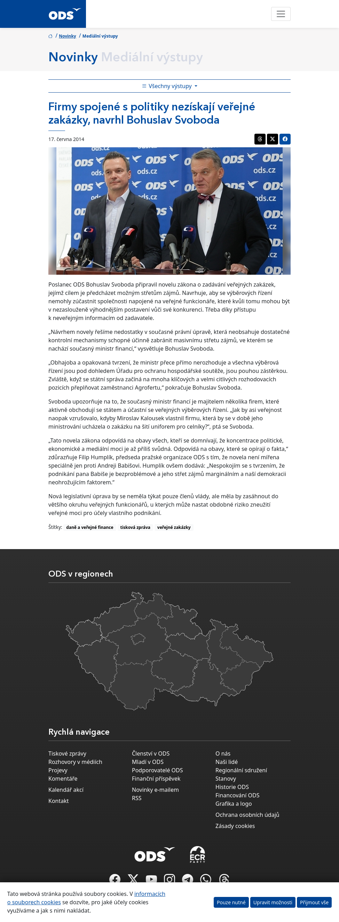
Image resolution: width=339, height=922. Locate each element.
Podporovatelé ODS (157, 770)
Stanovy (225, 778)
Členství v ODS (151, 753)
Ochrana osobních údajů (247, 815)
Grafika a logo (233, 803)
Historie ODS (232, 787)
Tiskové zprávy (67, 753)
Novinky (67, 36)
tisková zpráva (135, 527)
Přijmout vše (314, 902)
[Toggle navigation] (281, 14)
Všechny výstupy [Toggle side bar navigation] (167, 86)
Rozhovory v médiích (75, 762)
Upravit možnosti (272, 902)
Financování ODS (237, 795)
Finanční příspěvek (156, 778)
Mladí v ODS (148, 762)
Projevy (58, 770)
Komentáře (63, 778)
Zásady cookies (235, 826)
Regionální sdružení (241, 770)
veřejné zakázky (174, 527)
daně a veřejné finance (89, 527)
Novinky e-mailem (155, 790)
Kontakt (58, 801)
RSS (137, 798)
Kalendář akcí (66, 790)
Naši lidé (226, 762)
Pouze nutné (231, 902)
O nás (222, 753)
